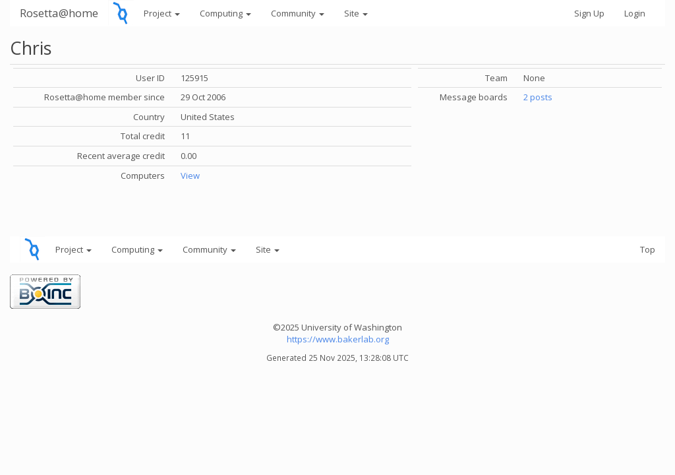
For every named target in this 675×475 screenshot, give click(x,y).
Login (634, 13)
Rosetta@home (59, 12)
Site (356, 13)
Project (162, 13)
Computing (225, 13)
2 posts (537, 97)
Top (647, 249)
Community (297, 13)
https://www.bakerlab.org (338, 339)
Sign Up (589, 13)
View (190, 175)
